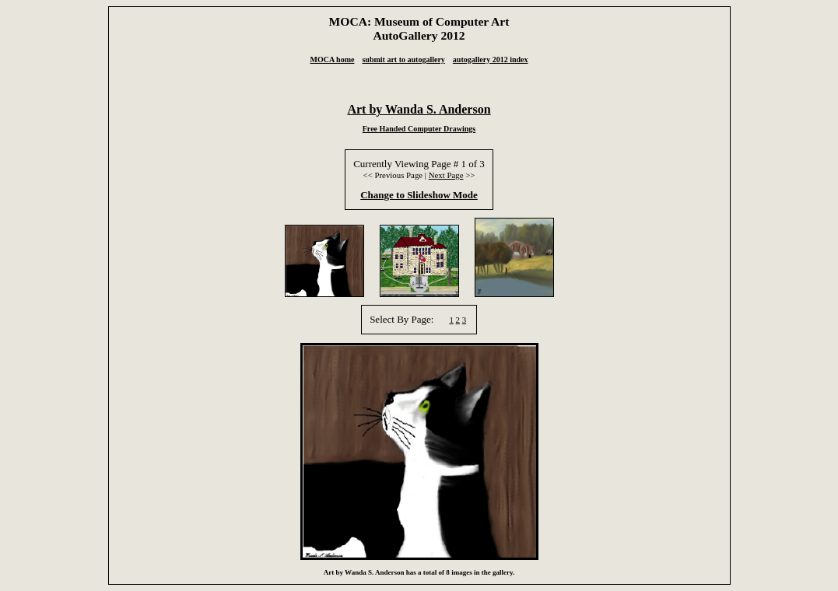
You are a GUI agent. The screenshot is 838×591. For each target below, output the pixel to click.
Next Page (446, 175)
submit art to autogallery (403, 59)
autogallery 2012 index (490, 59)
